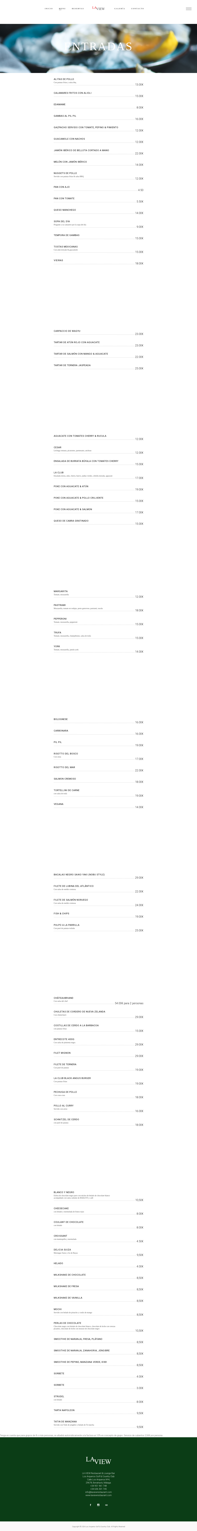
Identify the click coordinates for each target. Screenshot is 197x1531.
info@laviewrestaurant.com (98, 1492)
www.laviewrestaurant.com (99, 1495)
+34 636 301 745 (98, 1489)
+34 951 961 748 (98, 1486)
